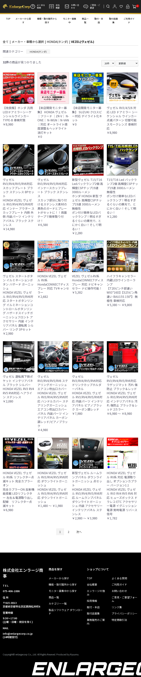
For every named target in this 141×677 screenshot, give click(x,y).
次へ (79, 532)
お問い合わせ (71, 6)
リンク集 (117, 607)
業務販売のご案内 (96, 621)
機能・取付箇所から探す (63, 584)
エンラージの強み (96, 592)
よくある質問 (37, 6)
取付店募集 (113, 20)
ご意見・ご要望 (91, 6)
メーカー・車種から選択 (28, 41)
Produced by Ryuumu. (67, 654)
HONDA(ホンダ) (57, 41)
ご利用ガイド (129, 20)
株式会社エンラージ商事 (23, 573)
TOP (8, 18)
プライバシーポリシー (124, 613)
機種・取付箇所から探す (47, 20)
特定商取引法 (119, 620)
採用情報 (92, 601)
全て (6, 41)
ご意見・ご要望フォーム (124, 599)
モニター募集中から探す (63, 591)
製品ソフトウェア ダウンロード (66, 611)
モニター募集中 (69, 20)
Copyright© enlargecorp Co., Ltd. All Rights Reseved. (29, 654)
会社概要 (54, 6)
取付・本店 (98, 20)
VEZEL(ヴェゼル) (82, 41)
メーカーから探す (23, 20)
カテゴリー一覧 (58, 603)
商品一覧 (85, 20)
